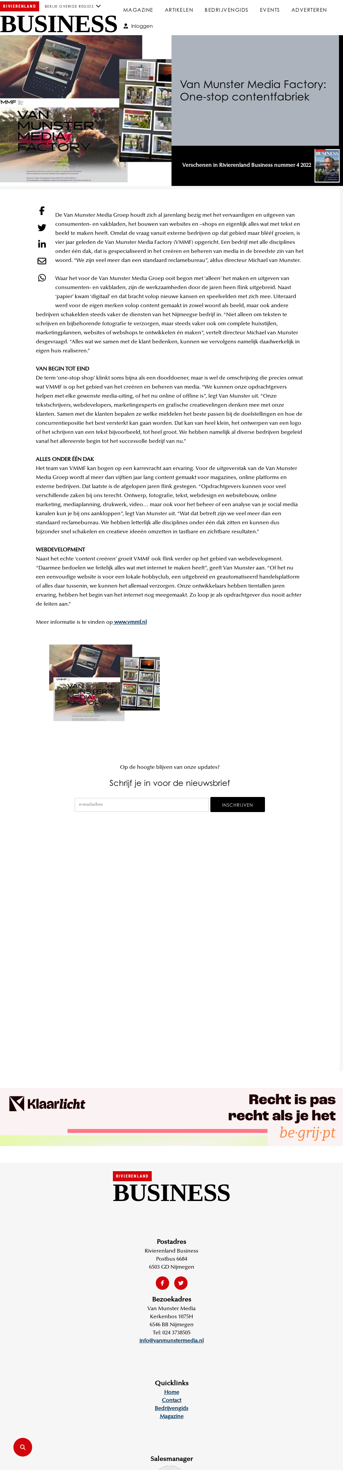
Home (171, 1392)
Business (59, 23)
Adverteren (309, 10)
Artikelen (179, 10)
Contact (171, 1400)
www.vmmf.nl (130, 622)
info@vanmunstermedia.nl (171, 1341)
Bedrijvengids (227, 10)
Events (270, 10)
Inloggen (138, 26)
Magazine (138, 10)
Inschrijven (237, 805)
